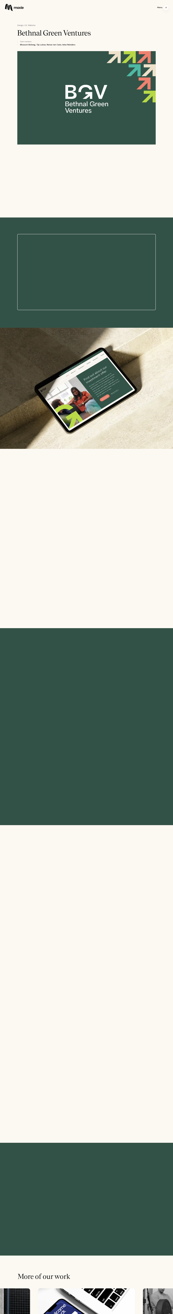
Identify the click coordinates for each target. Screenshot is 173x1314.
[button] (163, 7)
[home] (14, 7)
